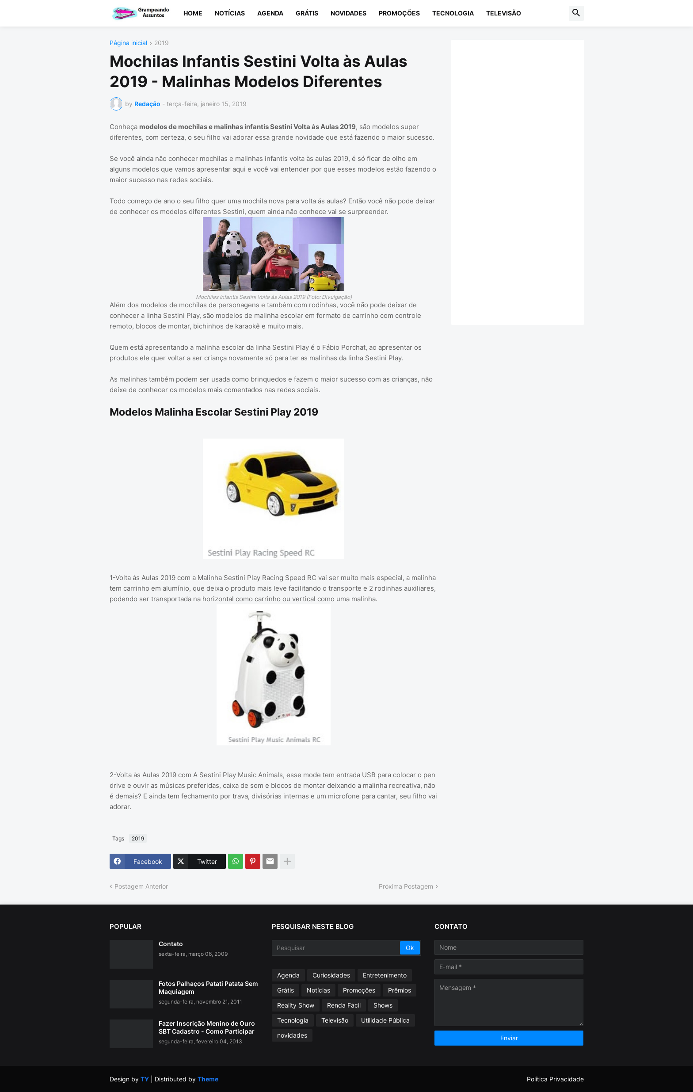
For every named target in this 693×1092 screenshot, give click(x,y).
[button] (576, 13)
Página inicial (128, 43)
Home (192, 13)
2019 (161, 43)
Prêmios (399, 990)
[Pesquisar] (336, 948)
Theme (208, 1079)
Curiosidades (331, 975)
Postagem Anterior (141, 886)
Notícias (230, 13)
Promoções (399, 13)
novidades (292, 1035)
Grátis (307, 13)
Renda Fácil (344, 1005)
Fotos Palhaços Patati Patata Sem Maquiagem (208, 987)
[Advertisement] (526, 181)
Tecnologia (453, 13)
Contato (171, 943)
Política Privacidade (555, 1079)
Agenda (270, 13)
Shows (382, 1005)
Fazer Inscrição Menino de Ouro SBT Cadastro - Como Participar (207, 1027)
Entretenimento (385, 975)
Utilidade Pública (385, 1020)
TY (145, 1079)
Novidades (348, 13)
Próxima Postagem (406, 886)
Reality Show (295, 1005)
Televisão (503, 13)
